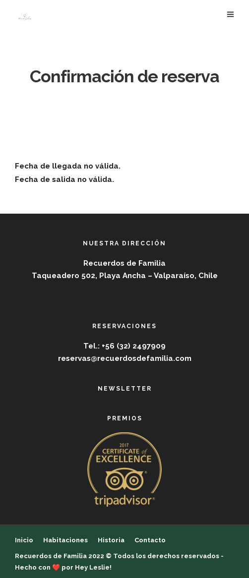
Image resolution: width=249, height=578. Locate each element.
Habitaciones (65, 540)
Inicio (24, 540)
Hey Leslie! (93, 567)
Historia (111, 540)
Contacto (150, 540)
